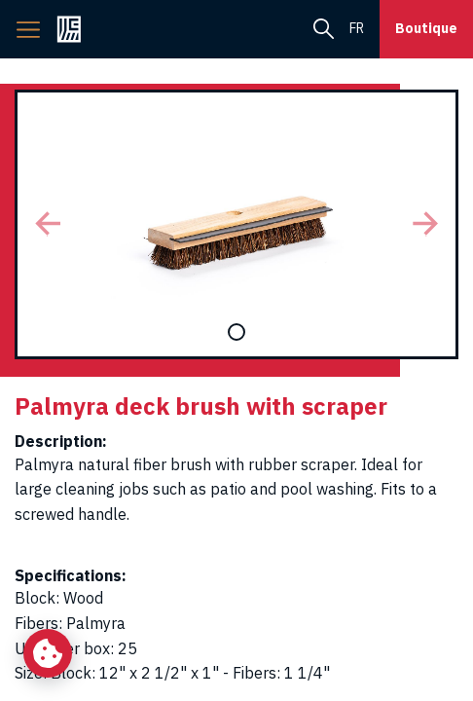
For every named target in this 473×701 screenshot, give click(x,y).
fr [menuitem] (356, 28)
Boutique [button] (426, 28)
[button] (48, 224)
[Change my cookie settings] (47, 653)
